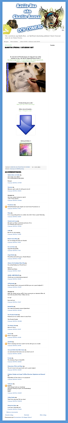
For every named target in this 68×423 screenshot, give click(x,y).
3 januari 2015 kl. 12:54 (14, 216)
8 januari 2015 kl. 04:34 (15, 409)
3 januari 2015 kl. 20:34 (15, 310)
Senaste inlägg (9, 415)
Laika (9, 230)
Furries (9, 358)
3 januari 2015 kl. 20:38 (15, 321)
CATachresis (11, 283)
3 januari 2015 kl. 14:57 (14, 242)
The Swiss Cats (12, 325)
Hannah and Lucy (12, 221)
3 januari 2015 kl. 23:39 (14, 370)
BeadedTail (10, 306)
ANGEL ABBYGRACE (13, 275)
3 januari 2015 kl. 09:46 (15, 200)
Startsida (26, 415)
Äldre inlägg (43, 415)
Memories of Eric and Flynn (15, 366)
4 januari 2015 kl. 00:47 (15, 379)
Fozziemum (11, 204)
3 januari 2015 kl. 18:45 (14, 279)
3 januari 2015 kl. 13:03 (14, 226)
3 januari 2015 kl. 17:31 (14, 250)
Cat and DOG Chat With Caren (16, 349)
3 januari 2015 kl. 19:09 (14, 287)
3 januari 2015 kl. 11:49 (14, 208)
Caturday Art (13, 168)
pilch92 (10, 341)
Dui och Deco (11, 246)
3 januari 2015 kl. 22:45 (14, 353)
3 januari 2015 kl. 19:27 (14, 302)
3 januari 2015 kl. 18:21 (14, 271)
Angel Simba (11, 255)
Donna (9, 333)
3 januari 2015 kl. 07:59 (15, 182)
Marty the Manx (12, 405)
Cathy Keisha (11, 397)
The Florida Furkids (13, 314)
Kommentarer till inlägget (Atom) (23, 417)
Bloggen (6, 41)
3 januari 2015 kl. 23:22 (14, 361)
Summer (10, 187)
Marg (9, 213)
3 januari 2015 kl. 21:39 (14, 337)
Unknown (10, 383)
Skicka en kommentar (12, 412)
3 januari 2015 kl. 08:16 (14, 190)
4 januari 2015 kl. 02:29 (15, 393)
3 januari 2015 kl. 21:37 (14, 329)
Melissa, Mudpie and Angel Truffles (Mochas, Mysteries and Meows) (26, 374)
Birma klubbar (14, 41)
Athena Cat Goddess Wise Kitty (16, 263)
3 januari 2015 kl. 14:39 (14, 234)
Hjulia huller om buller (13, 175)
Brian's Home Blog (13, 238)
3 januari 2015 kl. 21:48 (14, 345)
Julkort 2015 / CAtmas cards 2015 (30, 41)
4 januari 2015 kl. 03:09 (15, 401)
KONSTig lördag (20, 168)
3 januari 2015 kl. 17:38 (14, 258)
